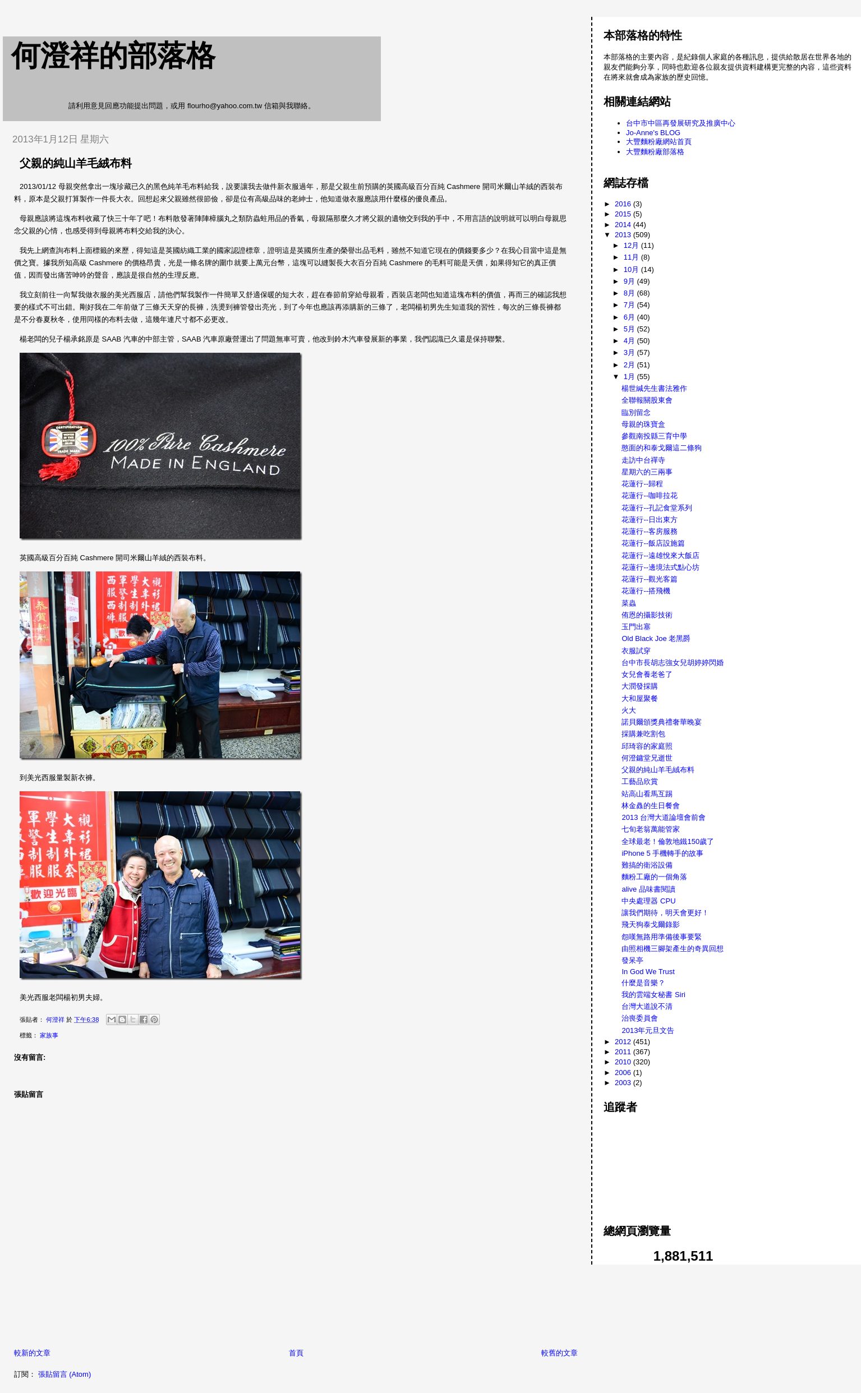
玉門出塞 (636, 626)
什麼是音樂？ (643, 983)
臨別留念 (636, 412)
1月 (630, 376)
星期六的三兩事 (647, 472)
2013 (624, 234)
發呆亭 (632, 960)
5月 (630, 329)
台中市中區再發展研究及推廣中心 (680, 123)
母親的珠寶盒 (643, 424)
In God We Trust (647, 971)
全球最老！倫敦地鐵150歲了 (667, 841)
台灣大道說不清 (647, 1006)
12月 (632, 245)
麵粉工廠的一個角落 (654, 877)
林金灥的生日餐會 (650, 805)
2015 (624, 214)
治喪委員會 (639, 1018)
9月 (630, 281)
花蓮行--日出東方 (649, 519)
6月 (630, 317)
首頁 (296, 1353)
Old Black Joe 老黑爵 (655, 638)
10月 (632, 269)
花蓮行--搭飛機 (645, 591)
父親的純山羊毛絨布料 (657, 769)
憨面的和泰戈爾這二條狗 (661, 448)
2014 (624, 224)
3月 (630, 352)
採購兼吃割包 (643, 734)
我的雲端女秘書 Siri (653, 994)
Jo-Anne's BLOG (653, 132)
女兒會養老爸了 (647, 674)
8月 (630, 293)
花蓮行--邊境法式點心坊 (660, 567)
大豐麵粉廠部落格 (655, 151)
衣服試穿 (636, 651)
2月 (630, 365)
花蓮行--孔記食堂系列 (656, 508)
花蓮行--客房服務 (649, 531)
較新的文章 (32, 1353)
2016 (624, 204)
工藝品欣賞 (639, 781)
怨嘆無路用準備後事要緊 (661, 937)
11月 (632, 257)
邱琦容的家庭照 (647, 746)
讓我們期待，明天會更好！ (665, 912)
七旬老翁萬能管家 (650, 829)
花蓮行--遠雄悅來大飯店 (660, 555)
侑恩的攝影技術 (647, 615)
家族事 (49, 1035)
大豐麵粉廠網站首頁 (659, 141)
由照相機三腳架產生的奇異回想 (672, 948)
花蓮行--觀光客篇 (649, 579)
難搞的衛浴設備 (647, 865)
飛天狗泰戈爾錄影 (650, 924)
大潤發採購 (639, 686)
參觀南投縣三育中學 (654, 436)
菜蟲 (628, 603)
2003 (624, 1082)
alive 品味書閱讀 (648, 889)
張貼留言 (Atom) (64, 1374)
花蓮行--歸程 (642, 483)
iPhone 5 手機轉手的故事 (662, 853)
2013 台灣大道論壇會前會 (663, 817)
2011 (624, 1052)
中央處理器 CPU (648, 901)
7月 (630, 305)
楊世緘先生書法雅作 (654, 388)
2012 (624, 1041)
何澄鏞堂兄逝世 (647, 758)
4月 (630, 340)
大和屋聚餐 (639, 698)
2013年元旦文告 (647, 1030)
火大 (628, 710)
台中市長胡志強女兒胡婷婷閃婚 (672, 662)
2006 (624, 1072)
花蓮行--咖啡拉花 (649, 495)
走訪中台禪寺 (643, 460)
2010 (624, 1062)
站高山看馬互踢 (647, 794)
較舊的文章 (559, 1353)
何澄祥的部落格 (113, 55)
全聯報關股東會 (647, 400)
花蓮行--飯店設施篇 (653, 543)
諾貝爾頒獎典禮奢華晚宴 (661, 722)
